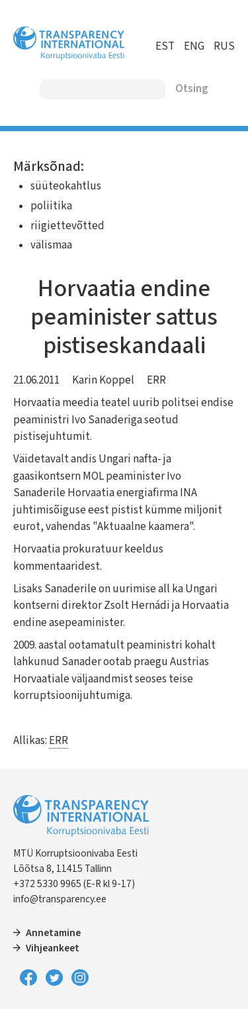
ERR (156, 380)
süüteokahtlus (65, 186)
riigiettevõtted (67, 226)
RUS (224, 46)
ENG (194, 46)
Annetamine (53, 932)
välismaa (51, 245)
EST (165, 46)
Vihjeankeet (52, 948)
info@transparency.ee (59, 899)
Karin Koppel (103, 380)
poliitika (51, 206)
